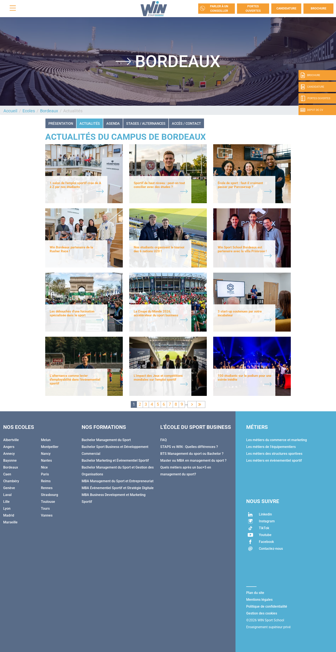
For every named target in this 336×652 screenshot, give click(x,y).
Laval (7, 495)
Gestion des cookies (261, 613)
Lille (6, 502)
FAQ (163, 440)
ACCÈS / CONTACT (186, 124)
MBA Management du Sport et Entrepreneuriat (117, 481)
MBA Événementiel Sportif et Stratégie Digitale (118, 488)
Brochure (318, 8)
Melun (46, 440)
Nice (44, 467)
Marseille (10, 522)
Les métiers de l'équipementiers (271, 447)
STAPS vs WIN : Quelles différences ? (189, 447)
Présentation (60, 124)
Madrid (8, 515)
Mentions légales (259, 600)
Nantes (46, 460)
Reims (46, 481)
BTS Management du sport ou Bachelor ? (192, 454)
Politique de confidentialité (266, 606)
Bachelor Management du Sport (106, 440)
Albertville (11, 440)
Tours (45, 508)
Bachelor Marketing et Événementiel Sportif (115, 460)
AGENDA (113, 124)
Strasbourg (49, 495)
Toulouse (48, 502)
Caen (7, 474)
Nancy (46, 454)
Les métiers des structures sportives (274, 454)
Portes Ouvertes (253, 8)
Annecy (9, 454)
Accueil (10, 110)
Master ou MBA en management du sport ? (193, 460)
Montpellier (49, 447)
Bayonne (10, 460)
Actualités (90, 124)
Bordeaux (49, 110)
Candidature (286, 8)
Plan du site (255, 593)
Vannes (46, 515)
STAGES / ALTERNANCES (145, 124)
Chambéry (11, 481)
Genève (9, 488)
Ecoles (28, 110)
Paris (45, 474)
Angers (8, 447)
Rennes (46, 488)
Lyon (6, 508)
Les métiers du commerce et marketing (276, 440)
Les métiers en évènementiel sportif (274, 460)
